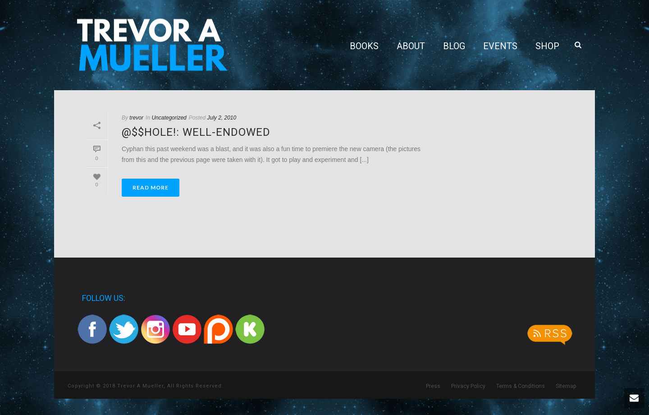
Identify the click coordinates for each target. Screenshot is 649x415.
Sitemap (566, 386)
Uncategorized (168, 118)
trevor (136, 118)
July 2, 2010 (222, 118)
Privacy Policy (468, 386)
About (411, 46)
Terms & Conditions (520, 386)
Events (500, 46)
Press (433, 386)
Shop (547, 46)
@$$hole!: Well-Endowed (196, 132)
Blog (454, 46)
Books (364, 46)
